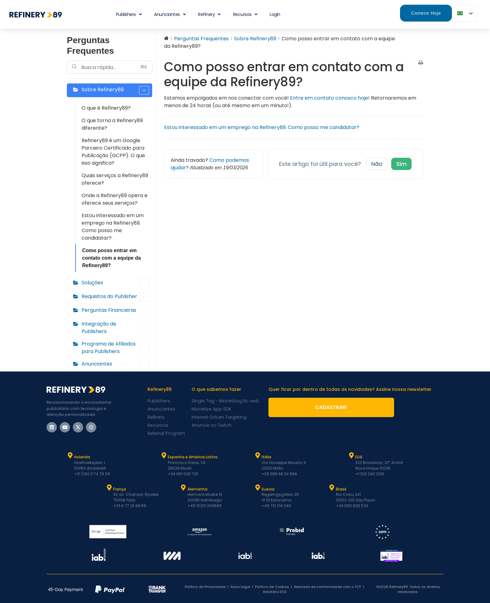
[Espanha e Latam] (164, 455)
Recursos (245, 14)
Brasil (341, 489)
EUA (358, 457)
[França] (109, 488)
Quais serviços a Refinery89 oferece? (115, 179)
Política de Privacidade (205, 586)
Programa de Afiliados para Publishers (115, 347)
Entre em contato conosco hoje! (330, 98)
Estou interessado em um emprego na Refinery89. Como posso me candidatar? (113, 227)
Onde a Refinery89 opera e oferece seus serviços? (115, 199)
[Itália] (257, 455)
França (119, 489)
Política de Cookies (272, 586)
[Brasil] (332, 488)
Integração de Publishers (115, 327)
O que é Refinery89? (106, 108)
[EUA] (351, 455)
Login (275, 14)
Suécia (268, 489)
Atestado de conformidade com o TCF (327, 586)
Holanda (82, 457)
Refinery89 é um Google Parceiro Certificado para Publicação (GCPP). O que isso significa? (113, 152)
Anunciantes (170, 14)
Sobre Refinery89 (115, 90)
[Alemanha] (183, 488)
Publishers (129, 14)
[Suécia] (257, 488)
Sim (401, 164)
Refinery (209, 14)
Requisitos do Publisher (115, 297)
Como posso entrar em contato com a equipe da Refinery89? (111, 258)
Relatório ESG (275, 591)
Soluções (115, 283)
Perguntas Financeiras (115, 310)
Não (376, 164)
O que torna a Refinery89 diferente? (112, 124)
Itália (266, 457)
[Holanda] (70, 455)
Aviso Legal (240, 586)
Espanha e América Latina (193, 457)
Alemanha (198, 489)
